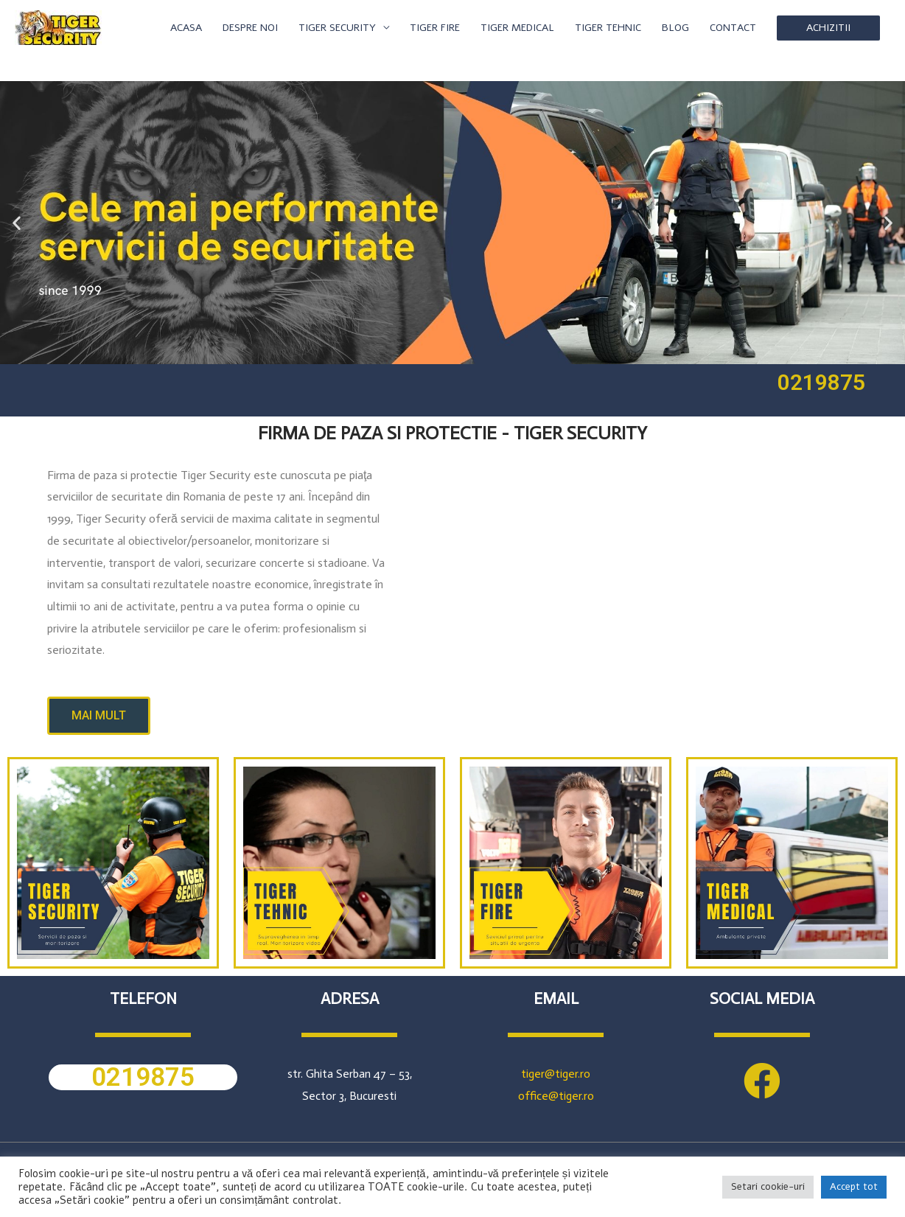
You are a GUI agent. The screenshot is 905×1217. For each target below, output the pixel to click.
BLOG (675, 28)
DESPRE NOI (250, 28)
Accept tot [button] (854, 1186)
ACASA (186, 28)
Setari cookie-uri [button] (768, 1186)
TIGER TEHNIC (608, 28)
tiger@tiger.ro (555, 1074)
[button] (16, 222)
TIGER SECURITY (337, 28)
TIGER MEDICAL (517, 28)
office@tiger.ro (556, 1096)
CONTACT (733, 28)
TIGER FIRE (435, 28)
